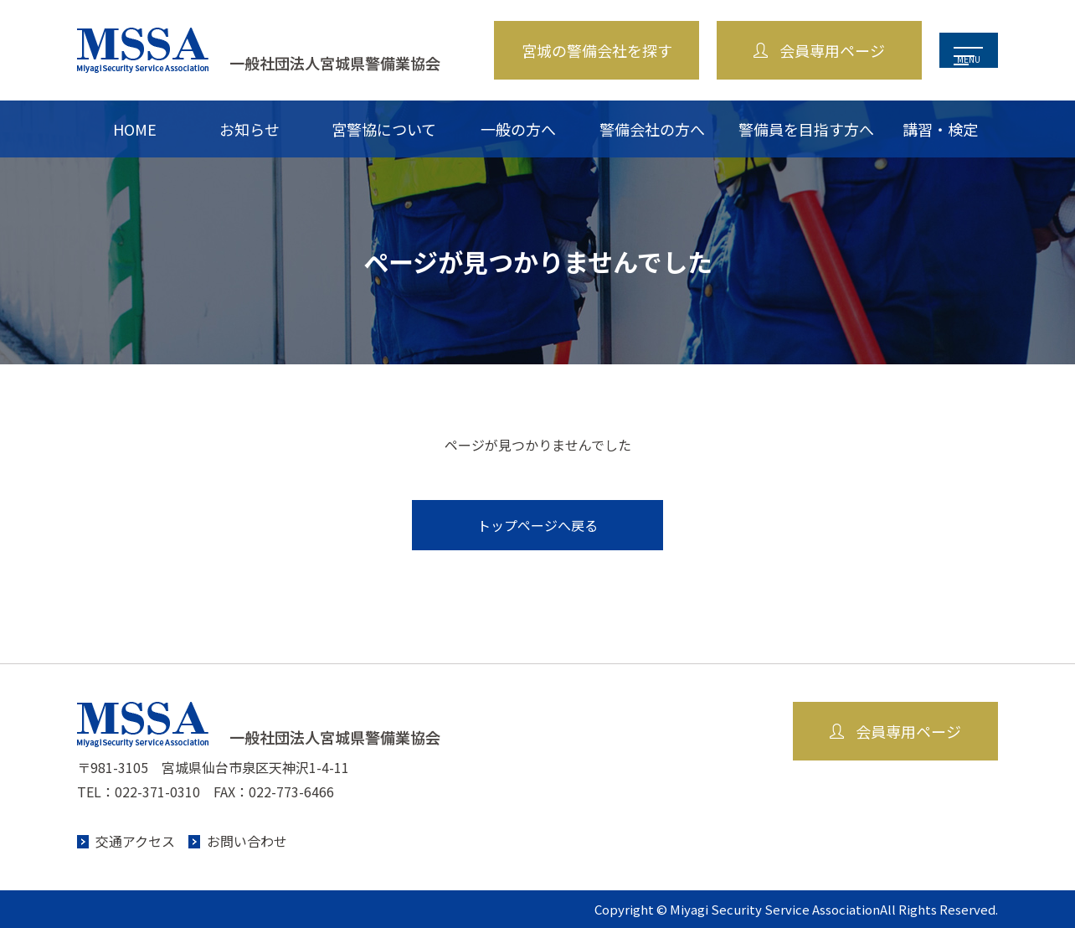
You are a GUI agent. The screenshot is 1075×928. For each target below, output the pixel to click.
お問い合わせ (247, 841)
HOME (135, 129)
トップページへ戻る (537, 525)
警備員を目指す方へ (806, 129)
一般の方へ (518, 129)
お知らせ (249, 129)
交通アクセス (135, 841)
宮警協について (384, 129)
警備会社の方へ (652, 129)
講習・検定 (940, 129)
